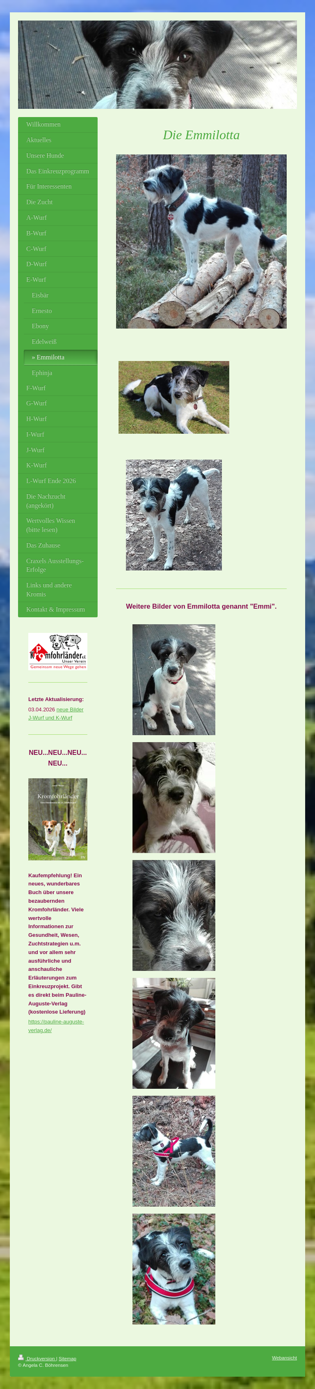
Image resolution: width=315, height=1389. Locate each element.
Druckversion (37, 1358)
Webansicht (284, 1357)
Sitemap (67, 1358)
